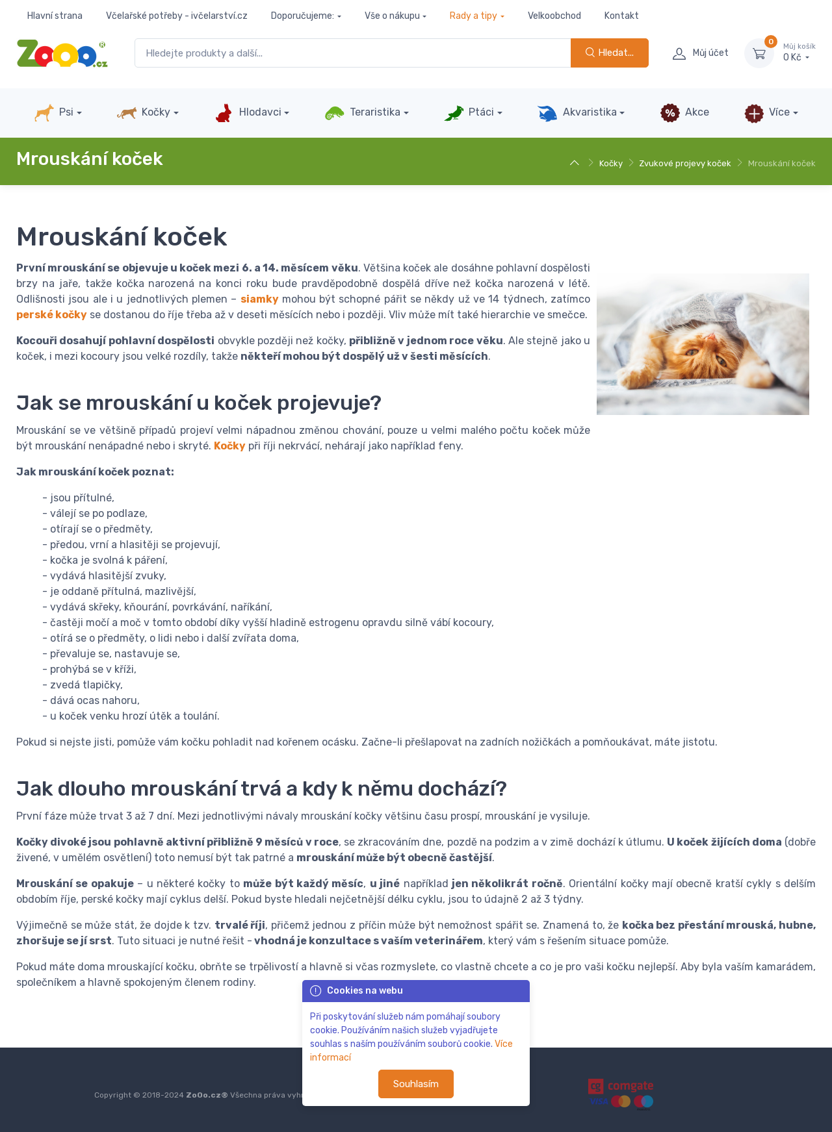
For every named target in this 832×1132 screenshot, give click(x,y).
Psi (53, 113)
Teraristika (362, 113)
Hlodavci (247, 113)
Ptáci (468, 113)
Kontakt (621, 15)
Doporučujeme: (302, 15)
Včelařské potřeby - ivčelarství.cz (177, 15)
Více (767, 113)
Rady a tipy (473, 15)
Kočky (143, 113)
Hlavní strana (55, 15)
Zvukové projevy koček (685, 163)
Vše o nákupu (392, 15)
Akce (684, 113)
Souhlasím (416, 1084)
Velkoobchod (554, 15)
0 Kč (799, 53)
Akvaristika (576, 113)
